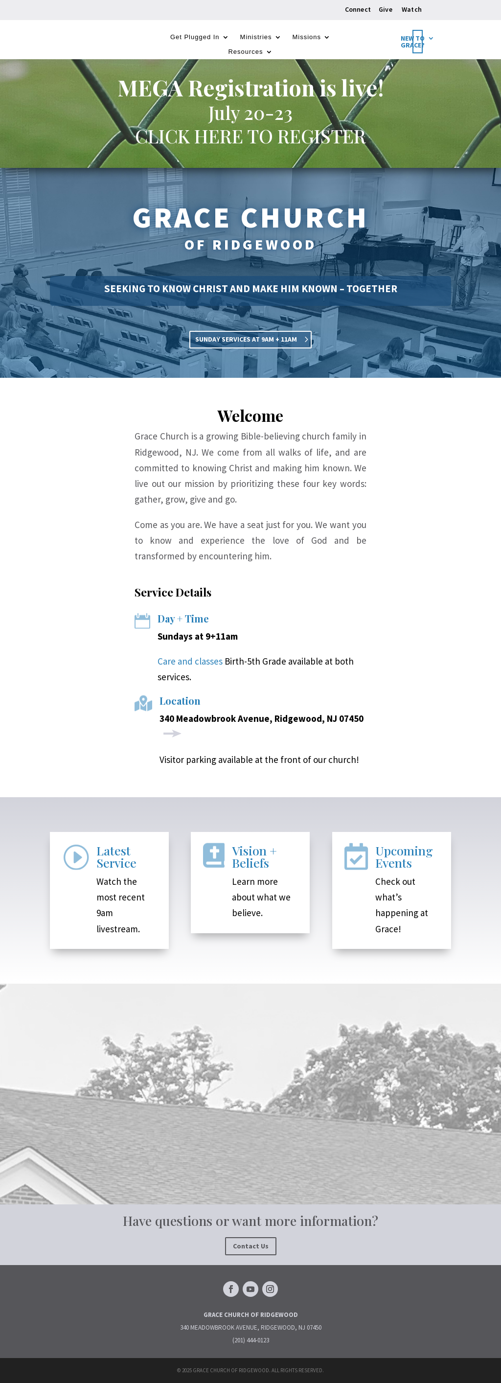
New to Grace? (413, 42)
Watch (412, 9)
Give (385, 9)
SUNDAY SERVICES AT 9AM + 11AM (246, 339)
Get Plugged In (195, 37)
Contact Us (251, 1246)
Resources (245, 51)
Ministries (256, 37)
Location (180, 700)
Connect (358, 9)
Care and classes (190, 661)
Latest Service (116, 856)
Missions (307, 37)
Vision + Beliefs (254, 856)
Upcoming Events (404, 856)
